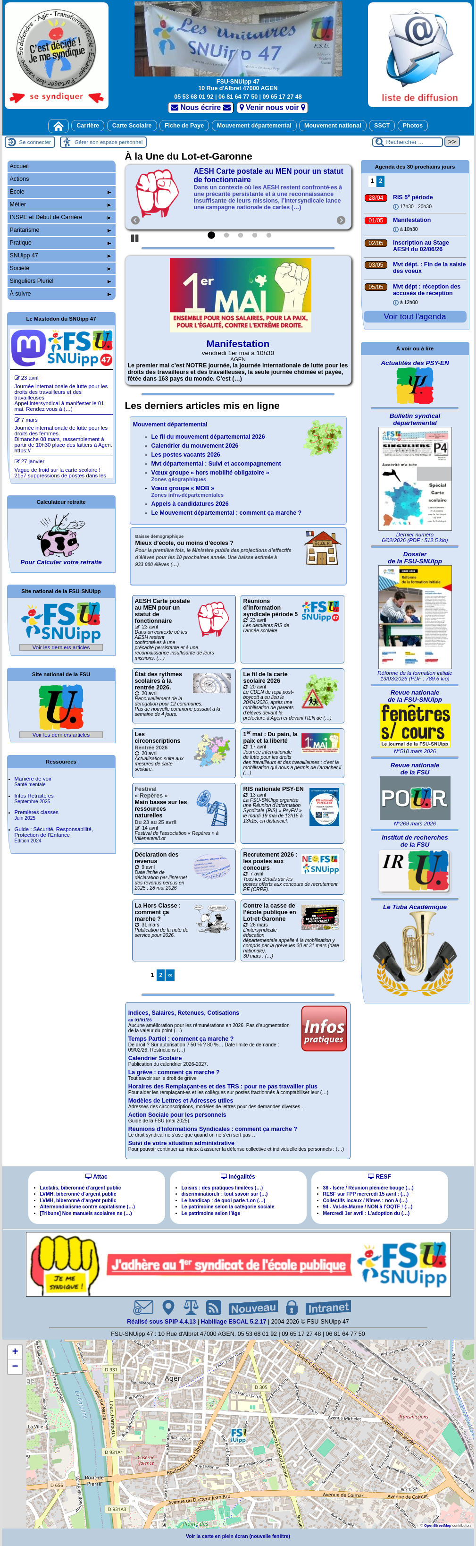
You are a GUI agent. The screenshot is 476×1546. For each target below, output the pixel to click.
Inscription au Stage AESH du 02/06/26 (421, 246)
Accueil (19, 166)
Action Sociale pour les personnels (177, 1115)
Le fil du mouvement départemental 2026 (208, 436)
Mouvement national (332, 125)
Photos (413, 125)
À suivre (60, 293)
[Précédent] (131, 197)
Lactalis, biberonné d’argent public (80, 1187)
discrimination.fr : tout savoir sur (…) (225, 1194)
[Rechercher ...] (407, 142)
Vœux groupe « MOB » (187, 491)
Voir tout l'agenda (415, 316)
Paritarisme (60, 230)
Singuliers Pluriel (60, 281)
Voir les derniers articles (61, 647)
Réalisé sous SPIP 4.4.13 (162, 1321)
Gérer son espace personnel (108, 142)
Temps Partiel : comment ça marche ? (181, 1039)
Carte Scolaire (132, 125)
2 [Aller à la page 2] (160, 975)
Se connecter (35, 142)
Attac (96, 1176)
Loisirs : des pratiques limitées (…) (222, 1187)
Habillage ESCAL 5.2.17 (233, 1321)
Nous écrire (201, 107)
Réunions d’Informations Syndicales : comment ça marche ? (212, 1129)
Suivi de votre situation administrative (181, 1143)
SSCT (382, 125)
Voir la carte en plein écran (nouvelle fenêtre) (238, 1536)
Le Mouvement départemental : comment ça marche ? (226, 513)
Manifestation (237, 343)
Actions (19, 179)
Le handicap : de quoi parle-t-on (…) (224, 1200)
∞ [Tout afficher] (170, 975)
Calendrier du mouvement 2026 (195, 445)
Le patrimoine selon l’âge (211, 1213)
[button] (238, 1435)
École (60, 191)
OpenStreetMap (437, 1525)
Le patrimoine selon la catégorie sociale (228, 1206)
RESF (379, 1176)
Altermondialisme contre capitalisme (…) (87, 1206)
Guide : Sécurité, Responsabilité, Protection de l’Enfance (54, 834)
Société (60, 268)
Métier (60, 204)
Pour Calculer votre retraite (60, 562)
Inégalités (238, 1176)
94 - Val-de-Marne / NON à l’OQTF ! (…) (368, 1206)
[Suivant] (337, 197)
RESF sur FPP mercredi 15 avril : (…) (366, 1194)
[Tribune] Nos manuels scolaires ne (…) (86, 1213)
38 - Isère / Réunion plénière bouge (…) (368, 1187)
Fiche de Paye (184, 125)
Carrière (87, 125)
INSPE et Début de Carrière (60, 217)
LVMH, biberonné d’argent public (78, 1194)
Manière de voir (33, 781)
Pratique (60, 242)
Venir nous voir (272, 107)
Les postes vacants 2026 (185, 454)
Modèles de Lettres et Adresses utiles (181, 1100)
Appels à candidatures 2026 (190, 504)
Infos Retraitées (34, 798)
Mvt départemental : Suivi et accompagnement (216, 463)
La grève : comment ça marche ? (174, 1072)
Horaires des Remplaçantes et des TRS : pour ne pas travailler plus (222, 1086)
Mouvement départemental (254, 125)
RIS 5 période (413, 197)
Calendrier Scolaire (155, 1058)
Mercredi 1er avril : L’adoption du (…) (366, 1213)
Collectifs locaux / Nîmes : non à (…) (365, 1200)
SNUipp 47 (60, 255)
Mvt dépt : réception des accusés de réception (426, 290)
